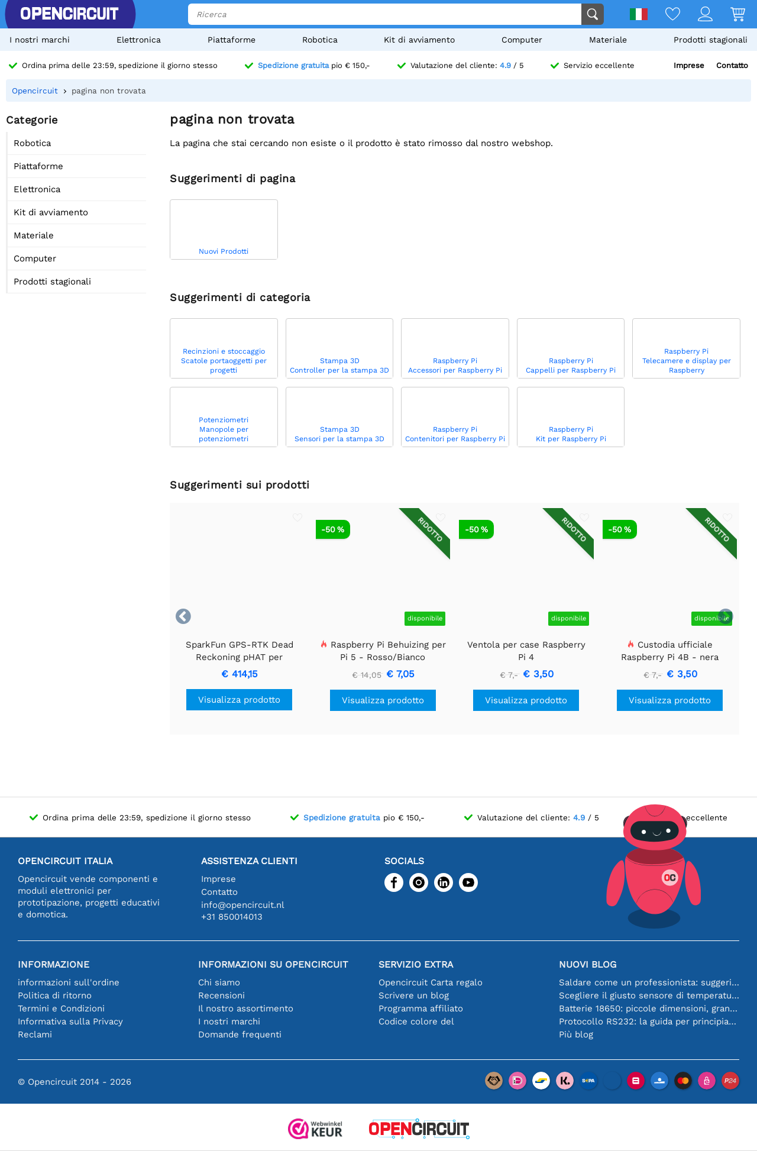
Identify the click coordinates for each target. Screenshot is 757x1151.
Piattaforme (231, 39)
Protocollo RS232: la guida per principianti (649, 1021)
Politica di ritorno (55, 995)
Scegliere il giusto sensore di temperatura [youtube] (649, 995)
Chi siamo (219, 982)
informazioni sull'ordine (68, 982)
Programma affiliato (420, 1008)
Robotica (320, 39)
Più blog (576, 1034)
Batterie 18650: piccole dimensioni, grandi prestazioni (649, 1008)
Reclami (35, 1034)
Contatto (732, 65)
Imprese (689, 65)
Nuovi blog (587, 964)
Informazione (53, 964)
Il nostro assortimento (245, 1008)
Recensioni (221, 995)
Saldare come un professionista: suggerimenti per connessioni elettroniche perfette (649, 982)
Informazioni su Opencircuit (273, 964)
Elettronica (139, 39)
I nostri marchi (39, 39)
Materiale (608, 39)
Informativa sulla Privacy (70, 1021)
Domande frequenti (240, 1034)
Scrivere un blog (413, 995)
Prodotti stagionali (711, 39)
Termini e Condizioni (61, 1008)
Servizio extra (415, 964)
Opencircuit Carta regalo (430, 982)
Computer (522, 39)
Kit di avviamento (419, 39)
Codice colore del (416, 1021)
